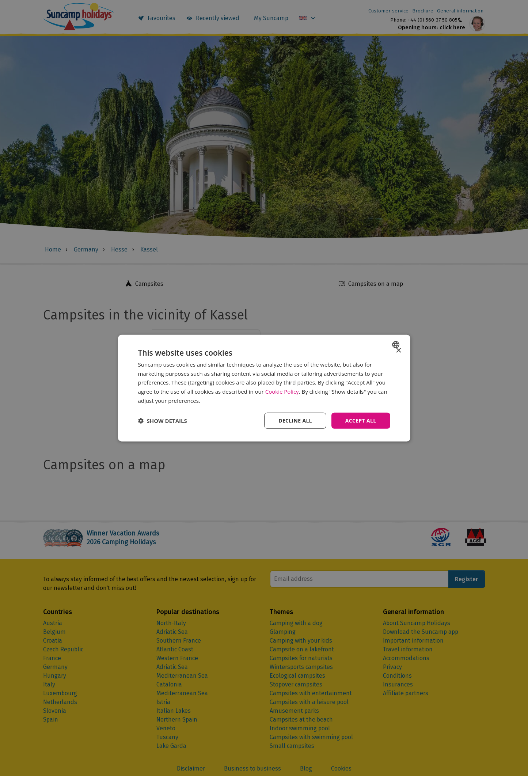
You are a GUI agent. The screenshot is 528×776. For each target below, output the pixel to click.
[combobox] (396, 344)
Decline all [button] (295, 420)
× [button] (398, 350)
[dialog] (264, 388)
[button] (162, 421)
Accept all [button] (360, 420)
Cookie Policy (282, 391)
